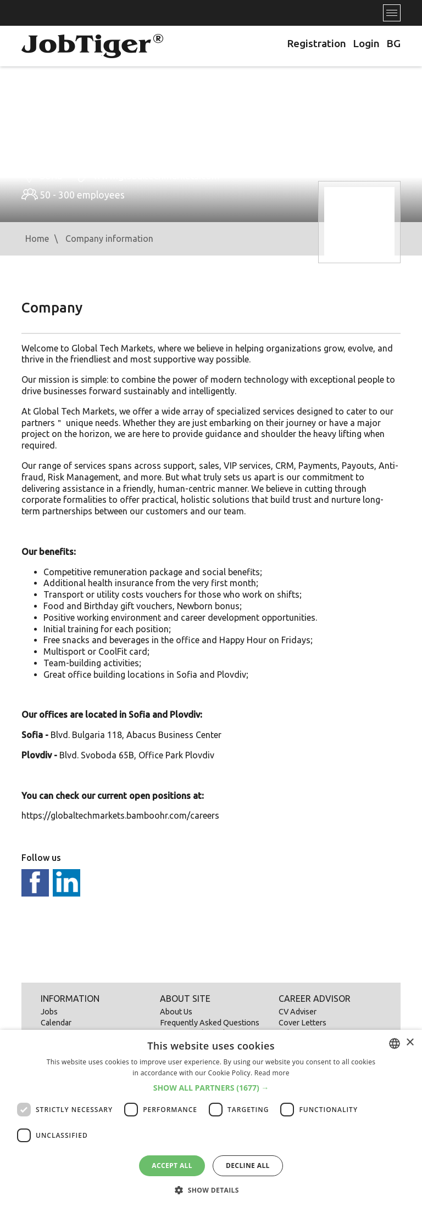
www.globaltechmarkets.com (156, 176)
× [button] (410, 1043)
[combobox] (394, 1043)
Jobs (49, 1011)
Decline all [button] (248, 1165)
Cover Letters (302, 1022)
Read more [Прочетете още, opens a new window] (272, 1072)
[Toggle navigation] (392, 12)
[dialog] (211, 1119)
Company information (109, 238)
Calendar (56, 1022)
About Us (176, 1011)
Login (366, 43)
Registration (316, 43)
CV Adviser (297, 1011)
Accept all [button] (172, 1165)
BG (393, 43)
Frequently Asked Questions (209, 1022)
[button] (211, 1088)
